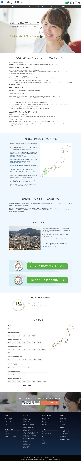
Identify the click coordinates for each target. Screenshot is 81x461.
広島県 (14, 367)
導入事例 (52, 6)
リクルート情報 (63, 438)
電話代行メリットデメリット (28, 429)
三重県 (9, 359)
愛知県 (9, 352)
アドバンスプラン (8, 422)
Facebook (43, 440)
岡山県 (9, 367)
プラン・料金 (40, 6)
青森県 (9, 335)
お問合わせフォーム (45, 418)
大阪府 (34, 359)
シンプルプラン (8, 421)
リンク (61, 422)
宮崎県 (33, 381)
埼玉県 (24, 342)
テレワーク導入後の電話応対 (28, 433)
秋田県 (24, 335)
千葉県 (29, 342)
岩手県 (14, 335)
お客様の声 (44, 431)
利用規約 (61, 421)
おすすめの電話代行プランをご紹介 (30, 426)
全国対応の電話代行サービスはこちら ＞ (51, 246)
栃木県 (14, 342)
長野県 (33, 349)
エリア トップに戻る (27, 385)
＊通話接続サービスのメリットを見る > (18, 162)
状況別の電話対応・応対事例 (28, 438)
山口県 (29, 367)
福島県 (33, 335)
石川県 (19, 349)
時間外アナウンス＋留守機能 (10, 436)
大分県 (24, 381)
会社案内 (64, 6)
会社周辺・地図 (63, 436)
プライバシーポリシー (64, 419)
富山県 (14, 349)
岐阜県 (29, 349)
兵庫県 (39, 359)
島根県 (24, 367)
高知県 (24, 374)
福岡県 (9, 381)
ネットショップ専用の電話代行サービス (30, 432)
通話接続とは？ (26, 441)
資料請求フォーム (45, 419)
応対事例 (28, 6)
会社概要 (61, 434)
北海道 (9, 328)
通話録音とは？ (26, 443)
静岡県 (43, 349)
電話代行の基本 (26, 421)
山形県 (29, 335)
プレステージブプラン (9, 426)
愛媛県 (19, 374)
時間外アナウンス (8, 434)
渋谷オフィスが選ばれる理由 (28, 427)
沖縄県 (44, 381)
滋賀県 (14, 359)
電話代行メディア (45, 443)
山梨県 (38, 349)
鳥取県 (19, 367)
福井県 (24, 349)
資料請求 (76, 1)
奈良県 (19, 359)
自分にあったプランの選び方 (28, 424)
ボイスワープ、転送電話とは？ (29, 422)
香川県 (9, 374)
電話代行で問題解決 (27, 436)
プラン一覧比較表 (8, 418)
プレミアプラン (8, 424)
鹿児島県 (39, 381)
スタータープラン (8, 419)
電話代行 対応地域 (26, 446)
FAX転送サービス (8, 433)
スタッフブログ (44, 442)
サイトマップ (62, 424)
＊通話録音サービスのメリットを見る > (18, 156)
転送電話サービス (8, 431)
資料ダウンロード (45, 421)
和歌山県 (24, 359)
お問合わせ (69, 1)
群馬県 (19, 342)
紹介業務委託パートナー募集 (65, 439)
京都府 (29, 359)
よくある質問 (44, 422)
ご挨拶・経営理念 (63, 430)
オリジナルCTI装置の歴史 (64, 433)
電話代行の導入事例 (27, 419)
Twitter (43, 439)
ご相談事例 (44, 426)
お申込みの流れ (63, 418)
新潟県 (9, 349)
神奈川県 (39, 342)
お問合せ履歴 (44, 424)
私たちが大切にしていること (65, 431)
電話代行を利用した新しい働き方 (29, 435)
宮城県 (19, 335)
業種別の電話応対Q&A (27, 444)
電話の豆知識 (25, 447)
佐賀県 (14, 381)
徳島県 (14, 374)
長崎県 (19, 381)
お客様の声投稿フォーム (46, 433)
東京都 (33, 342)
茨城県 (9, 342)
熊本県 (29, 381)
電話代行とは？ (26, 418)
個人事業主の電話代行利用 (28, 430)
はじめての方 (15, 6)
